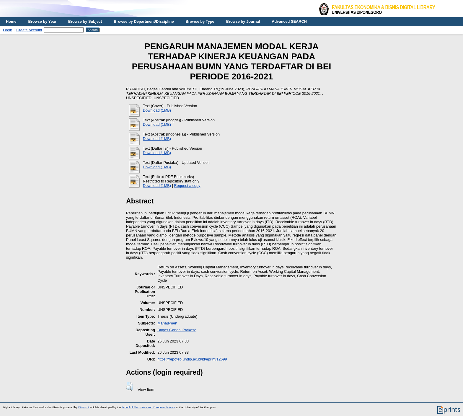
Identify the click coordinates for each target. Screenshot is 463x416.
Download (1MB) (157, 110)
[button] (129, 386)
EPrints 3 (83, 407)
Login (7, 30)
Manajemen (167, 323)
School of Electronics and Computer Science (148, 407)
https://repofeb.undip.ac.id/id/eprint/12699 (192, 359)
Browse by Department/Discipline (144, 21)
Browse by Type (200, 21)
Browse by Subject (85, 21)
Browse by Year (42, 21)
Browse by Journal (243, 21)
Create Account (29, 30)
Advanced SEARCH (289, 21)
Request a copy (187, 185)
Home (11, 21)
